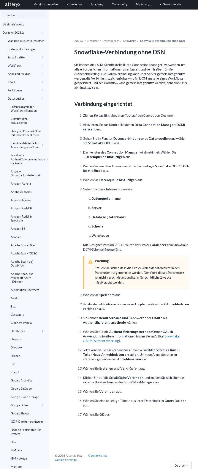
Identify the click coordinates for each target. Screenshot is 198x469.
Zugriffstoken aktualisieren (19, 120)
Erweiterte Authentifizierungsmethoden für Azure (28, 159)
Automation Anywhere (25, 290)
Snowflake (129, 40)
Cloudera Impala (21, 323)
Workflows (25, 65)
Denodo (16, 339)
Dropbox (16, 347)
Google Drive (27, 405)
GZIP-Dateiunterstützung (27, 421)
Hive (13, 442)
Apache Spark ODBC (24, 253)
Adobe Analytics (21, 192)
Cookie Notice (98, 455)
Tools (25, 82)
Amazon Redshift (21, 208)
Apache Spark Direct (24, 245)
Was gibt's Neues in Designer (26, 40)
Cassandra (17, 314)
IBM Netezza (19, 458)
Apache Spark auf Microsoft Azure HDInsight (22, 277)
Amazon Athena (21, 183)
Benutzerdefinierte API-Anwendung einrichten (27, 145)
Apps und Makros (25, 73)
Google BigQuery (22, 388)
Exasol (15, 372)
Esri (13, 364)
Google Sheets (20, 413)
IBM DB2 (16, 450)
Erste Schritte (25, 57)
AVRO (15, 298)
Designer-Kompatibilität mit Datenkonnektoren (26, 133)
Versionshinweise (13, 24)
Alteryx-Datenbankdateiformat (25, 173)
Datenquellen (25, 98)
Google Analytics (21, 380)
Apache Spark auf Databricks (22, 263)
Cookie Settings (66, 459)
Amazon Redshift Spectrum (21, 218)
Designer (93, 40)
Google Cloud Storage (25, 397)
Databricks (27, 331)
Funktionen (25, 90)
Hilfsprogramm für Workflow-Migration (24, 108)
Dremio (15, 356)
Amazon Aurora (21, 200)
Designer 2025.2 (23, 32)
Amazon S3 (18, 228)
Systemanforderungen (22, 49)
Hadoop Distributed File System (26, 431)
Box (13, 306)
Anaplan (16, 237)
